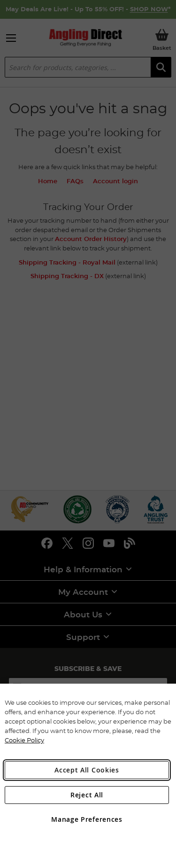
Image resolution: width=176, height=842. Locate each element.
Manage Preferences (86, 819)
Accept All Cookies (86, 769)
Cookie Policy (24, 740)
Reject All (86, 794)
